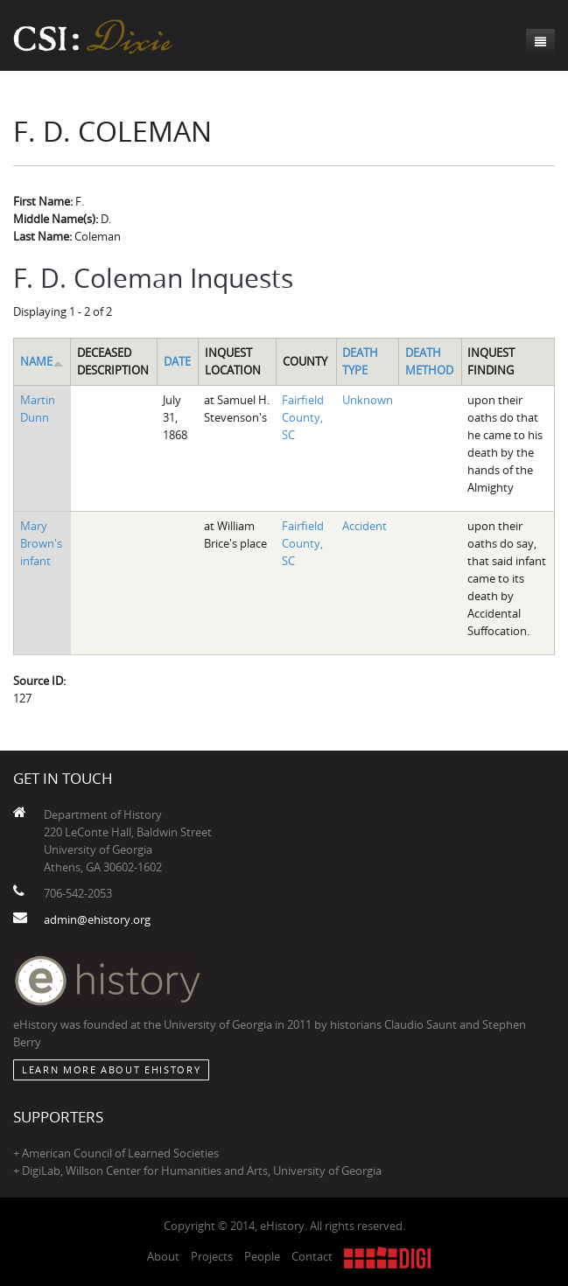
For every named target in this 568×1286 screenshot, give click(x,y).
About (163, 1256)
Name (42, 361)
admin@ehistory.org (97, 919)
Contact (312, 1256)
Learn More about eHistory (111, 1069)
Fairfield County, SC (303, 417)
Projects (212, 1256)
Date (177, 361)
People (262, 1256)
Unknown (367, 400)
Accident (364, 526)
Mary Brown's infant (41, 543)
